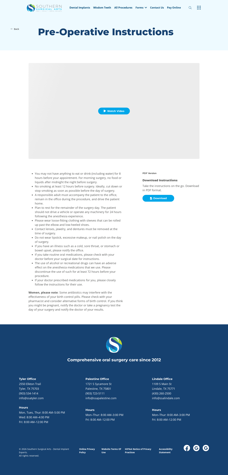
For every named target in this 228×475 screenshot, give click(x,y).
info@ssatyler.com (31, 398)
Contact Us (157, 7)
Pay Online (174, 7)
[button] (141, 7)
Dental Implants (80, 7)
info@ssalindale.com (166, 398)
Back (15, 28)
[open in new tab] (30, 386)
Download (158, 198)
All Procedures (123, 7)
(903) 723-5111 (95, 393)
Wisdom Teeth (102, 7)
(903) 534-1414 (28, 393)
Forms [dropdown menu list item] (141, 7)
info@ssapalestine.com (101, 398)
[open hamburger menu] (199, 8)
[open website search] (193, 7)
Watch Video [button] (114, 110)
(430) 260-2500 (161, 393)
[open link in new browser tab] (187, 448)
